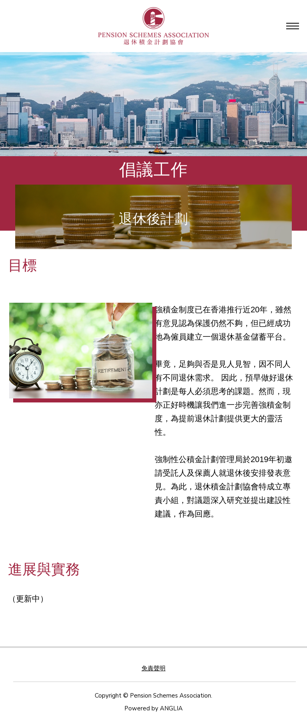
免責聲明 (153, 668)
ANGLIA (171, 708)
